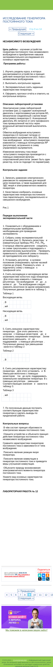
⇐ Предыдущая (17, 29)
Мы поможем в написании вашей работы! (17, 575)
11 (40, 595)
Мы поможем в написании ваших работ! (26, 630)
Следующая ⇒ (26, 33)
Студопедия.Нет (20, 660)
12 (46, 595)
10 (34, 595)
